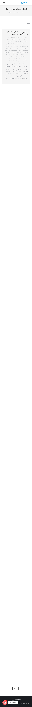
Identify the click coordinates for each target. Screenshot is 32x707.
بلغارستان (13, 44)
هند (19, 59)
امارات (19, 42)
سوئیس (26, 50)
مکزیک (16, 57)
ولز (12, 59)
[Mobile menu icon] (4, 2)
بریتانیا (23, 44)
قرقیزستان (19, 52)
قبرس (23, 52)
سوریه (22, 50)
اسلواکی (7, 39)
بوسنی (26, 46)
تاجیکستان (10, 46)
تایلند (6, 46)
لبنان (13, 54)
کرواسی (26, 54)
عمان (9, 50)
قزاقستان (14, 52)
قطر (10, 52)
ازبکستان (19, 39)
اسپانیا (14, 39)
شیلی (19, 50)
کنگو (23, 54)
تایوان (26, 48)
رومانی (11, 48)
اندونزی (15, 42)
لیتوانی (9, 54)
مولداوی (26, 59)
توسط (22, 61)
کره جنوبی (7, 52)
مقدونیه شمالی (22, 57)
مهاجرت (26, 37)
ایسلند (9, 42)
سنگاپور (8, 48)
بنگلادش (8, 44)
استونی (11, 39)
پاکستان (19, 46)
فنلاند (6, 50)
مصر (27, 57)
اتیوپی (26, 39)
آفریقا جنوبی (12, 37)
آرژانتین (17, 37)
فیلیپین (26, 52)
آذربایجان (22, 37)
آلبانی (8, 37)
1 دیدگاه (10, 61)
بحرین (5, 42)
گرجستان (16, 54)
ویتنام (10, 59)
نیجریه (22, 59)
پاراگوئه (23, 46)
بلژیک (16, 44)
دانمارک (15, 48)
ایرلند (12, 42)
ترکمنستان (22, 48)
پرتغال (15, 46)
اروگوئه (23, 39)
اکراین (22, 42)
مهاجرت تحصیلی (11, 57)
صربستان (15, 50)
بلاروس (20, 44)
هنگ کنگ (16, 59)
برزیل (27, 44)
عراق (12, 50)
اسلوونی (26, 42)
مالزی (6, 54)
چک (19, 48)
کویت (20, 54)
